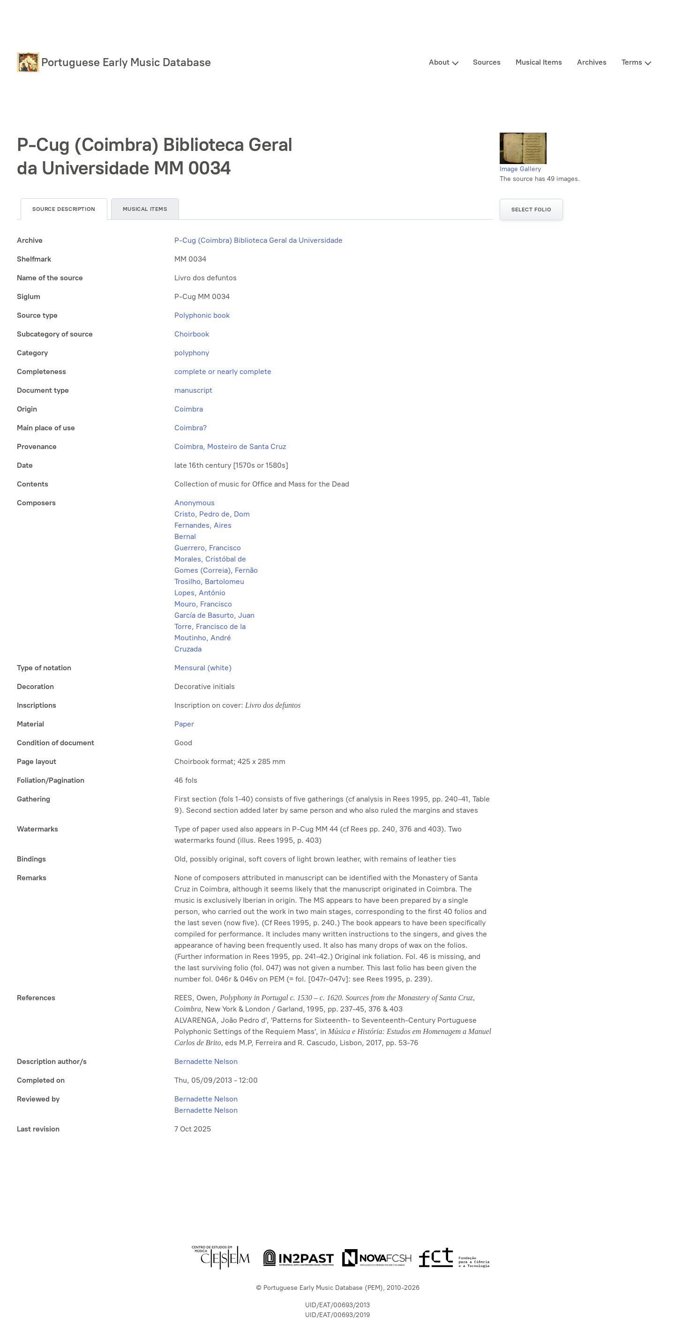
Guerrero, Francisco (207, 547)
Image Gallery (520, 169)
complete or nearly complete (222, 371)
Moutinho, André (202, 637)
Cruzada (188, 648)
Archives (592, 62)
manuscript (193, 390)
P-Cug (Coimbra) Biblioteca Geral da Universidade (258, 240)
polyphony (191, 352)
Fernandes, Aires (203, 525)
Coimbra (188, 408)
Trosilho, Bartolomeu (209, 581)
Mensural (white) (203, 667)
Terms (632, 62)
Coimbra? (190, 427)
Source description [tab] (64, 209)
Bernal (185, 536)
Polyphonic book (202, 315)
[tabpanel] (254, 685)
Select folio (531, 209)
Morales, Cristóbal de (210, 558)
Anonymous (194, 502)
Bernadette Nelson (206, 1061)
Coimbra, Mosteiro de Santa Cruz (230, 446)
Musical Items (539, 62)
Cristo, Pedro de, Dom (212, 513)
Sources (487, 62)
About (439, 62)
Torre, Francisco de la (210, 626)
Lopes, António (199, 592)
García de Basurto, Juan (214, 615)
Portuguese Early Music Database (126, 62)
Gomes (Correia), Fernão (216, 570)
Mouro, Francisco (203, 603)
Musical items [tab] (145, 209)
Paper (184, 723)
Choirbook (191, 334)
